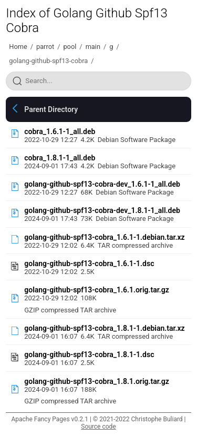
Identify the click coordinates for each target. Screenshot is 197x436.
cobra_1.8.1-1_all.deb (59, 158)
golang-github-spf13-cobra (48, 61)
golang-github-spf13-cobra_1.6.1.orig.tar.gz (96, 290)
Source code (98, 426)
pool (69, 46)
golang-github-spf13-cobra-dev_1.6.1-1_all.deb (102, 184)
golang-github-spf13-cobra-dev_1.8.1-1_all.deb (102, 210)
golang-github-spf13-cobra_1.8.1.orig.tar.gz (96, 381)
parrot (45, 46)
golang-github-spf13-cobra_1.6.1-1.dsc (89, 263)
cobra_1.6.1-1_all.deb (59, 131)
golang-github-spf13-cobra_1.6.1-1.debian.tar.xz (104, 237)
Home (18, 46)
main (93, 46)
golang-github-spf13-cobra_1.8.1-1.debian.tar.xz (104, 328)
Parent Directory (51, 109)
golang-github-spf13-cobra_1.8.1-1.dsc (89, 354)
